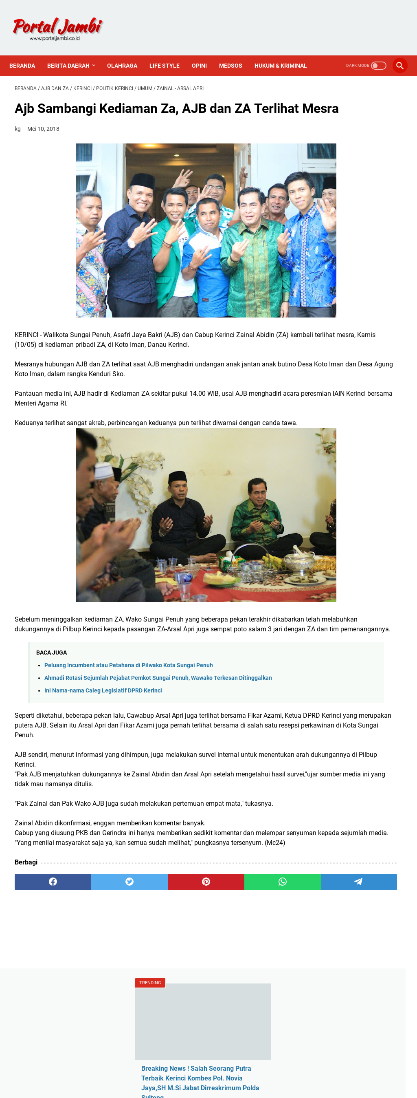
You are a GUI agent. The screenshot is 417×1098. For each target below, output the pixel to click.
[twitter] (92, 982)
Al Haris (322, 485)
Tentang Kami (331, 618)
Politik (320, 541)
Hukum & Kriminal (41, 67)
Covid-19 (323, 499)
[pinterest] (144, 982)
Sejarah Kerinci (332, 646)
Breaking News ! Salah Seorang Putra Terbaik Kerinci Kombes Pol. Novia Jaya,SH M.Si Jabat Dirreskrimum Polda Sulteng (350, 181)
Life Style (170, 50)
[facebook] (40, 982)
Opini (204, 50)
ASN (317, 458)
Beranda (27, 50)
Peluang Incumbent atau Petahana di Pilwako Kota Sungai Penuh (128, 717)
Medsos (236, 50)
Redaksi (322, 604)
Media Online (330, 513)
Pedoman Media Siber (342, 632)
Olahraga (127, 50)
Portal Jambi (220, 1085)
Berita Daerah (74, 50)
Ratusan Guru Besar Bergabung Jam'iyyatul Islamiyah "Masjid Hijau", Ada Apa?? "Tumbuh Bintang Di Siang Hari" (351, 239)
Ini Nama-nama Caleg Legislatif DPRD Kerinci (103, 751)
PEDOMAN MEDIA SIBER (209, 1068)
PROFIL (258, 1068)
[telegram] (247, 982)
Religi (319, 555)
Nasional (323, 527)
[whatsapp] (196, 982)
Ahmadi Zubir (330, 472)
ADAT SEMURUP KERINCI (346, 277)
